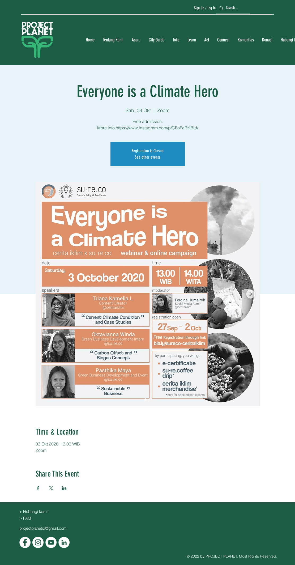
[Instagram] (38, 542)
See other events (147, 157)
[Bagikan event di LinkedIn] (64, 488)
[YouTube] (51, 542)
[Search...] (232, 8)
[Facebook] (25, 542)
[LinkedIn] (64, 542)
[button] (113, 40)
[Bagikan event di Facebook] (38, 488)
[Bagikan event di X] (51, 488)
